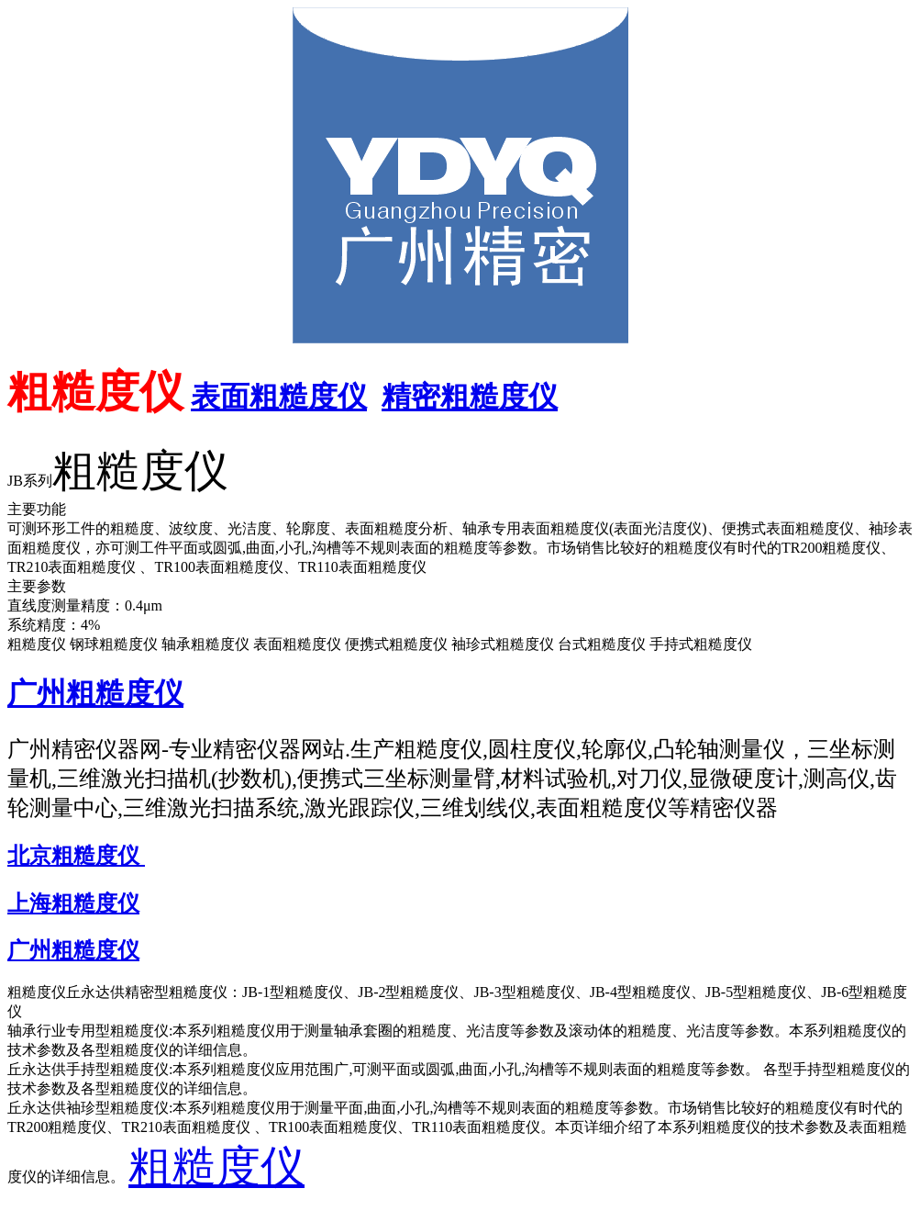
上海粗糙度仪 (73, 903)
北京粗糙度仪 (76, 856)
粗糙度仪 (216, 1166)
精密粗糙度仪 (470, 396)
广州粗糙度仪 (95, 693)
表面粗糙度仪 (279, 396)
